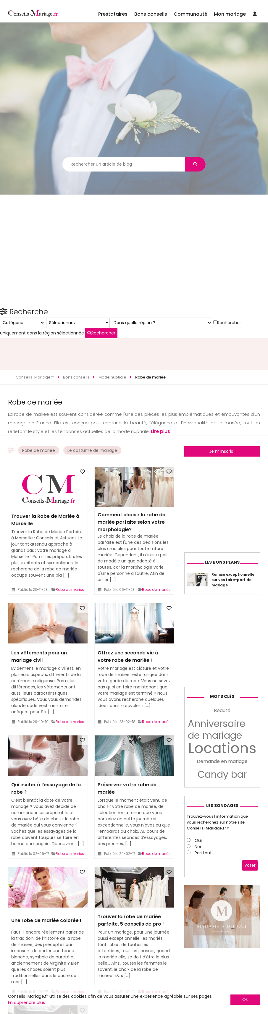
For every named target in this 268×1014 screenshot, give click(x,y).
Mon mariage (230, 14)
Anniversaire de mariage (216, 812)
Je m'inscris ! (222, 419)
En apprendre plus (26, 1002)
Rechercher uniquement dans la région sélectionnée (221, 512)
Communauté (190, 14)
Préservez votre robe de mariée (127, 756)
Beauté (222, 793)
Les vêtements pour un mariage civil (39, 624)
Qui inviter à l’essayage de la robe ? (46, 756)
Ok (245, 999)
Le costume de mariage (92, 418)
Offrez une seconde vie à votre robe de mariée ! (128, 624)
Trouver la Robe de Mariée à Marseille (45, 488)
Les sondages (222, 889)
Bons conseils (150, 14)
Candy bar (222, 857)
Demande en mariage (222, 844)
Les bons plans (222, 645)
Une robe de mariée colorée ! (46, 888)
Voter (250, 949)
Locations (222, 831)
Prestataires (112, 14)
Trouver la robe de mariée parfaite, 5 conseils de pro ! (131, 888)
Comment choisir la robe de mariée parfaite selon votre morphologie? (131, 490)
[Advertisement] (134, 322)
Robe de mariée (38, 418)
